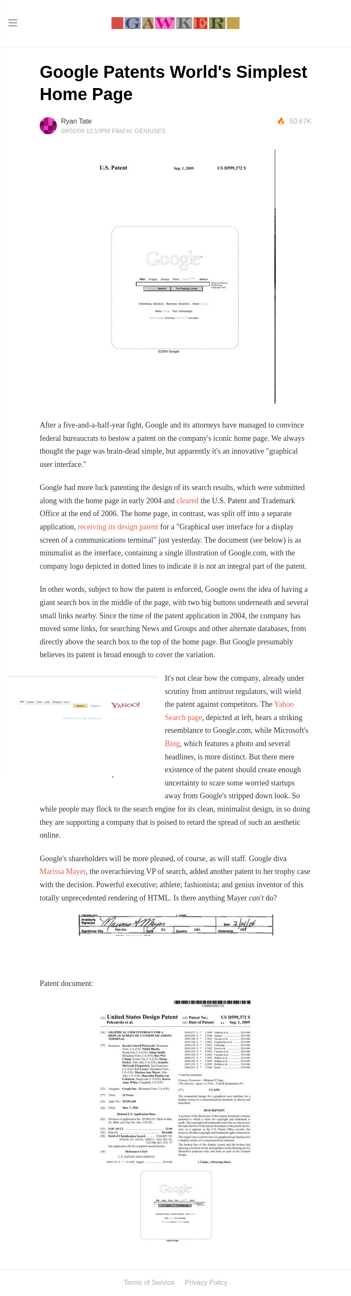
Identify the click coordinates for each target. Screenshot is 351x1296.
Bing (172, 743)
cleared (187, 500)
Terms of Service (148, 1282)
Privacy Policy (206, 1282)
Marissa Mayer (63, 871)
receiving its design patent (118, 527)
